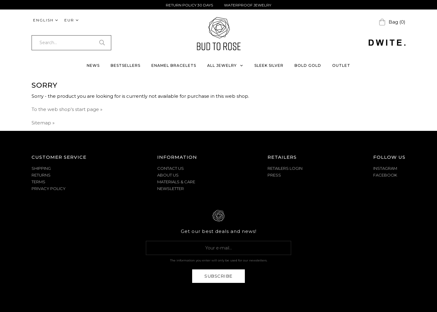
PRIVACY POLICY (49, 188)
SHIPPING (41, 168)
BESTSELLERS (125, 65)
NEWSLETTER (170, 188)
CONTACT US (170, 168)
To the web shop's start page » (67, 109)
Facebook (385, 175)
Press (274, 175)
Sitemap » (43, 123)
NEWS (93, 65)
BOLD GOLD (307, 65)
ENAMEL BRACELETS (173, 65)
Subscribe (218, 276)
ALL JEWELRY (225, 65)
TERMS (38, 181)
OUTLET (341, 65)
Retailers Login (285, 168)
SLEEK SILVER (268, 65)
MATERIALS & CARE (176, 181)
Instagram (385, 168)
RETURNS (41, 175)
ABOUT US (168, 175)
